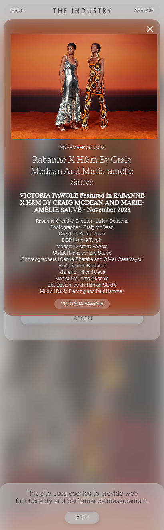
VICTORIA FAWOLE (82, 304)
